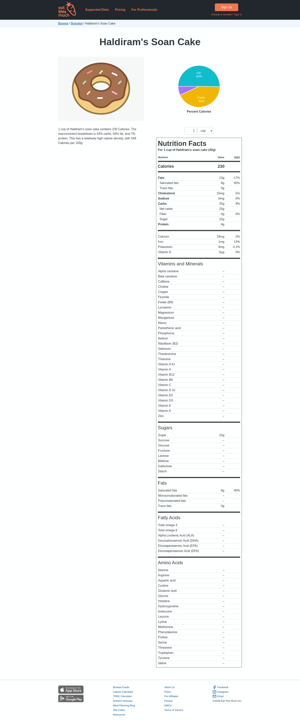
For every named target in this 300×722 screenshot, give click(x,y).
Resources (119, 714)
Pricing (120, 9)
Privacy (168, 700)
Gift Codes (119, 710)
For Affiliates (171, 696)
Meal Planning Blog (124, 705)
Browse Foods (121, 687)
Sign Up (226, 7)
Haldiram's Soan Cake (150, 41)
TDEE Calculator (122, 696)
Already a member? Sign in (226, 14)
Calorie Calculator (123, 691)
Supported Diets (97, 9)
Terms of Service (173, 710)
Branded (77, 23)
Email (218, 696)
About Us (169, 687)
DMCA (168, 705)
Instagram (220, 692)
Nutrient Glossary (123, 700)
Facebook (220, 687)
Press (167, 691)
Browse (63, 23)
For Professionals (144, 9)
